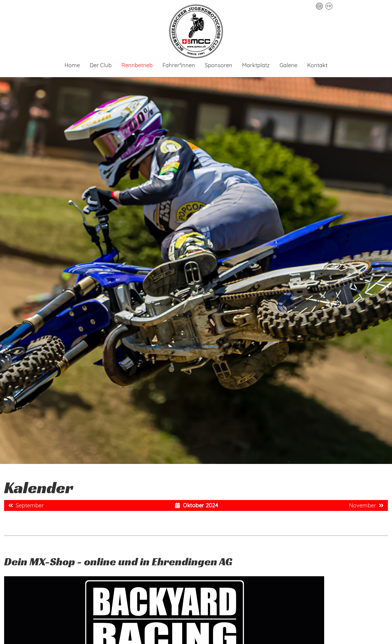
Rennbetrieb (137, 65)
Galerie (288, 65)
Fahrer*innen (178, 65)
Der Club (101, 65)
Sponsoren (218, 65)
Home (72, 65)
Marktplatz (256, 65)
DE (319, 6)
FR (329, 6)
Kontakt (317, 65)
